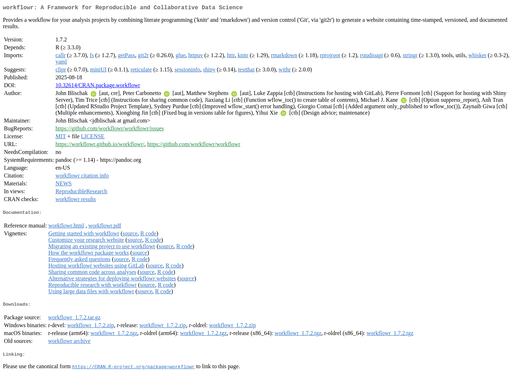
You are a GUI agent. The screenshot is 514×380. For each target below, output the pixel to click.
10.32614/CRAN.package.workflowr (97, 87)
